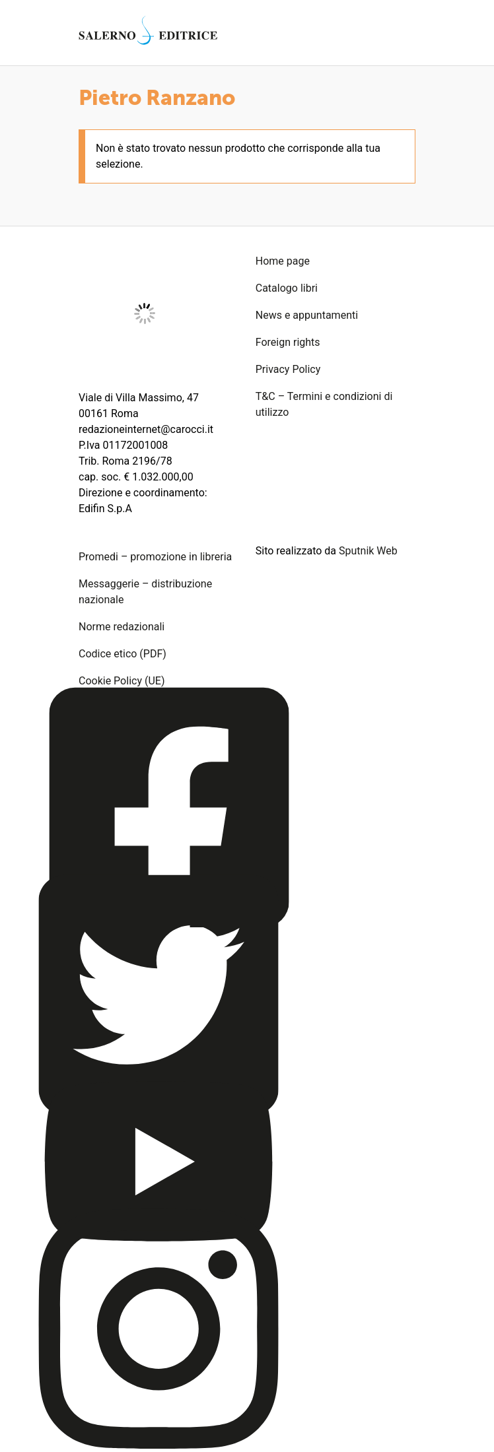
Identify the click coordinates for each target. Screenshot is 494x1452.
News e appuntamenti (307, 315)
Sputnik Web (368, 550)
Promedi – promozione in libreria (155, 556)
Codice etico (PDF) (122, 653)
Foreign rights (288, 342)
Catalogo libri (287, 288)
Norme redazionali (121, 626)
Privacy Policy (288, 369)
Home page (283, 261)
